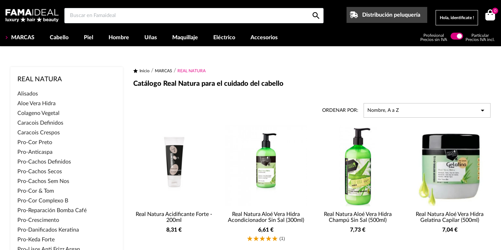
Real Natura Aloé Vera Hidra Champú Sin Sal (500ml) (358, 217)
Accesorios (264, 37)
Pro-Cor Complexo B (42, 200)
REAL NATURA (39, 79)
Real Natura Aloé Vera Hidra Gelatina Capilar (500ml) (450, 217)
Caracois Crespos (38, 132)
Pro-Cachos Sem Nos (43, 181)
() (494, 11)
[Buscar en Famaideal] (194, 15)
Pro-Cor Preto (34, 142)
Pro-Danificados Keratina (48, 230)
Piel (88, 37)
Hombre (119, 37)
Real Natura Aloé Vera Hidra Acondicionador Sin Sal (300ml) (266, 217)
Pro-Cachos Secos (39, 171)
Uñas (150, 37)
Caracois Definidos (40, 123)
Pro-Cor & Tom (35, 191)
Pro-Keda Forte (36, 239)
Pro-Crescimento (38, 220)
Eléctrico (224, 37)
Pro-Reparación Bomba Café (52, 210)
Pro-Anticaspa (35, 152)
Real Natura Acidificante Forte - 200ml (174, 217)
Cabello (59, 37)
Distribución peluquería (391, 15)
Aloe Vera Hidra (36, 103)
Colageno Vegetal (38, 113)
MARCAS (22, 37)
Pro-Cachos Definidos (44, 162)
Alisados (27, 94)
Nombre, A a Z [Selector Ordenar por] (427, 110)
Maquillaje (185, 37)
